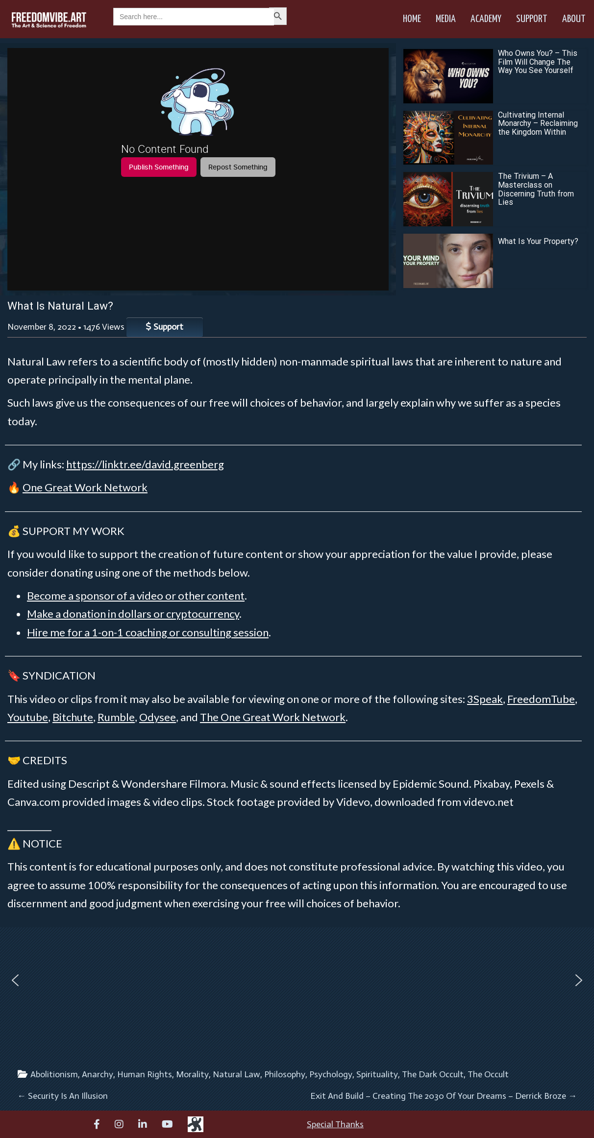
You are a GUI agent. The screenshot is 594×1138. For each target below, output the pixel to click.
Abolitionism (54, 1074)
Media (446, 19)
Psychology (330, 1074)
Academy (485, 19)
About (574, 19)
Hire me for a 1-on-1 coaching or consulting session (148, 632)
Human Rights (144, 1074)
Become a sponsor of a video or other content (136, 595)
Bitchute (72, 717)
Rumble (116, 717)
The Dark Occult (433, 1074)
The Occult (488, 1074)
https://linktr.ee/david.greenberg (145, 464)
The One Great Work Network (273, 717)
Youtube (27, 717)
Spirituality (377, 1074)
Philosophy (284, 1074)
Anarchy (97, 1074)
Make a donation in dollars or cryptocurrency (133, 613)
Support (531, 19)
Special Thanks (335, 1124)
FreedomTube (541, 698)
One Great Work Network (85, 487)
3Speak (485, 698)
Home (412, 19)
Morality (192, 1074)
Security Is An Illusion (62, 1095)
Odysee (157, 717)
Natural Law (236, 1074)
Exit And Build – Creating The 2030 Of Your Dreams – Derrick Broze (443, 1095)
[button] (15, 980)
